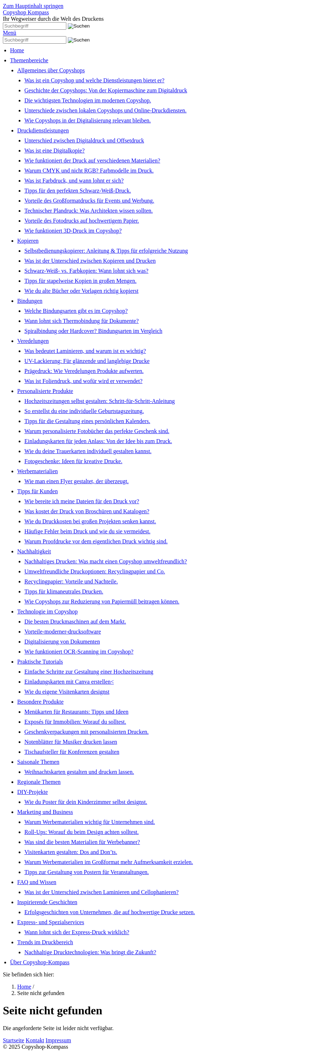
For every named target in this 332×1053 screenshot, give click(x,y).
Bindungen (29, 301)
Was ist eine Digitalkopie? (54, 150)
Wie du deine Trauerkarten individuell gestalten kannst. (87, 451)
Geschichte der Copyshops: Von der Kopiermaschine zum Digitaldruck (105, 90)
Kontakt (35, 1040)
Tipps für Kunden (37, 491)
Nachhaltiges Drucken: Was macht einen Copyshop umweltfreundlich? (105, 561)
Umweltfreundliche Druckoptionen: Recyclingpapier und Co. (94, 571)
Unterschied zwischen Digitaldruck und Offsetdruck (84, 140)
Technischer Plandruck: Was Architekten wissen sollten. (88, 211)
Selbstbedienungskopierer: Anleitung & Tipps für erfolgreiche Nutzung (106, 251)
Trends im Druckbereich (45, 942)
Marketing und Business (45, 812)
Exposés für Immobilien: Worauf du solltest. (75, 722)
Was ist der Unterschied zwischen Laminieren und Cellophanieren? (101, 892)
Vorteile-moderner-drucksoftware (62, 632)
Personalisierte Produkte (45, 391)
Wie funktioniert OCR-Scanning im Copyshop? (78, 652)
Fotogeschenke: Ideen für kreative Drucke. (73, 461)
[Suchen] (79, 26)
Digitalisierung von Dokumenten (62, 642)
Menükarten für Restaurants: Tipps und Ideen (76, 712)
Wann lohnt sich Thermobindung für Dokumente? (81, 321)
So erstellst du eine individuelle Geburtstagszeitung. (84, 411)
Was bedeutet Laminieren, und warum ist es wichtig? (85, 351)
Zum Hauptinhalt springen (33, 6)
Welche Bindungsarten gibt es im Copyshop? (76, 311)
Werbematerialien (37, 471)
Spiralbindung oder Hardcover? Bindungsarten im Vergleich (93, 331)
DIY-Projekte (32, 792)
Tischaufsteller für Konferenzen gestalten (71, 752)
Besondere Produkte (40, 702)
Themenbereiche (29, 60)
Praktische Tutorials (40, 662)
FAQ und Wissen (36, 882)
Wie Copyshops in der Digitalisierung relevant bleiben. (87, 120)
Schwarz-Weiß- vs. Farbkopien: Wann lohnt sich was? (86, 271)
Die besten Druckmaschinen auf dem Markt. (75, 621)
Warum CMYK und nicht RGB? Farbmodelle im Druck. (88, 171)
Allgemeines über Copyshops (51, 70)
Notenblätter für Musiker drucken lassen (70, 742)
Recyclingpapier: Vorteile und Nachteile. (71, 581)
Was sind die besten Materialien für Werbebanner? (82, 842)
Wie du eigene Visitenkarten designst (66, 692)
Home (17, 50)
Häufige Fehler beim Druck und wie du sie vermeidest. (87, 531)
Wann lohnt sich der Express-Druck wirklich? (76, 932)
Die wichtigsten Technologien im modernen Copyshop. (87, 100)
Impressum (58, 1040)
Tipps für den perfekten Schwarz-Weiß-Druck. (77, 191)
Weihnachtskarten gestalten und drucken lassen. (79, 772)
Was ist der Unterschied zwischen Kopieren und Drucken (90, 261)
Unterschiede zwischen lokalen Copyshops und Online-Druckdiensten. (105, 110)
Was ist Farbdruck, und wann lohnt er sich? (74, 181)
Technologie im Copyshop (47, 611)
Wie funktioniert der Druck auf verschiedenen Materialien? (92, 160)
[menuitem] (169, 50)
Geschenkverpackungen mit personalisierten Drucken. (86, 732)
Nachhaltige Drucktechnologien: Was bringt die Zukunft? (90, 952)
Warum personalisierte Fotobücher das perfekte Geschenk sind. (96, 431)
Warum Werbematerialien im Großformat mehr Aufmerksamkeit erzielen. (108, 862)
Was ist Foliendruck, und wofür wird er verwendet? (83, 381)
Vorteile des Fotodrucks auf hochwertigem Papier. (81, 221)
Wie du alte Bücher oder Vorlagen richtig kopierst (81, 291)
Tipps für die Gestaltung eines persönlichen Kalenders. (87, 421)
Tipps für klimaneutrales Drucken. (63, 591)
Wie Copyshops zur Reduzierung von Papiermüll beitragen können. (101, 601)
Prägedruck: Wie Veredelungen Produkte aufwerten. (83, 371)
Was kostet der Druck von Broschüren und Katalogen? (86, 511)
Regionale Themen (39, 782)
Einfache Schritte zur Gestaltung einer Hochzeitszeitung (88, 672)
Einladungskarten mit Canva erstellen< (69, 682)
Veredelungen (33, 341)
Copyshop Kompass (26, 12)
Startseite (13, 1040)
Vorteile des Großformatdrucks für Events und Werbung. (89, 201)
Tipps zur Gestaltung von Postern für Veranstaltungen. (86, 872)
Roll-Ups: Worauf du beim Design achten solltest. (81, 832)
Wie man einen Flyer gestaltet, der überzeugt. (76, 481)
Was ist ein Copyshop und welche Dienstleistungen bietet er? (94, 80)
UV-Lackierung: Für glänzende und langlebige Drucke (87, 361)
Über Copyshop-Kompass (40, 962)
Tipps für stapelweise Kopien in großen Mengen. (80, 281)
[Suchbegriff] (34, 26)
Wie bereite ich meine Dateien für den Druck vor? (81, 501)
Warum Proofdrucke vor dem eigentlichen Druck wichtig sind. (96, 541)
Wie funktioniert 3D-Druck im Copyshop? (73, 231)
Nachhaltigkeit (34, 551)
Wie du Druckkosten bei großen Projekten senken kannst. (90, 521)
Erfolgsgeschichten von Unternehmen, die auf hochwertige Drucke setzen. (109, 912)
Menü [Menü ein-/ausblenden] (9, 33)
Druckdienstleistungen (43, 130)
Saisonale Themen (38, 762)
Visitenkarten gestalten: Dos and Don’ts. (70, 852)
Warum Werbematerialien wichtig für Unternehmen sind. (89, 822)
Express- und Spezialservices (50, 922)
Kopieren (28, 241)
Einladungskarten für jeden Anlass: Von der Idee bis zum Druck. (98, 441)
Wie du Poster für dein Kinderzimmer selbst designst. (85, 802)
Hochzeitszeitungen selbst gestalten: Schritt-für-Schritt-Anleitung (99, 401)
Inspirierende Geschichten (47, 902)
